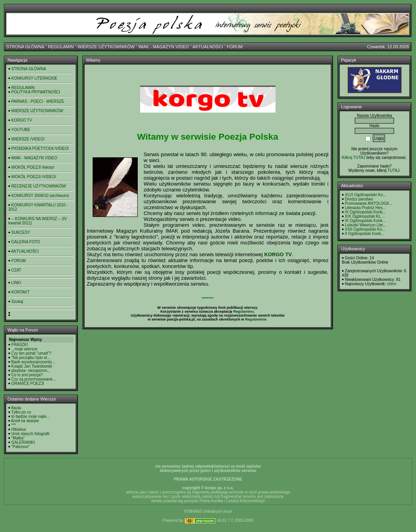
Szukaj (17, 301)
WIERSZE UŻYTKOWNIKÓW (106, 46)
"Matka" (18, 438)
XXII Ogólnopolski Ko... (365, 229)
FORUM (235, 46)
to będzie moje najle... (30, 416)
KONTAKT (20, 292)
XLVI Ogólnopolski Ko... (365, 195)
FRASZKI (19, 345)
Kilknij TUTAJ (353, 157)
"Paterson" (20, 447)
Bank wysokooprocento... (33, 362)
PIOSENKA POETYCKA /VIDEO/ (40, 148)
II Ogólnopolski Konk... (364, 233)
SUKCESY (20, 232)
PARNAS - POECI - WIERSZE (37, 101)
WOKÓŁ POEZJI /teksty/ (32, 167)
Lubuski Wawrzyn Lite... (365, 225)
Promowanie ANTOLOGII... (368, 203)
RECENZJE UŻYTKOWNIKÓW (38, 186)
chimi (391, 284)
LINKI (16, 283)
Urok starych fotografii (30, 434)
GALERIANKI (23, 442)
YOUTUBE (20, 130)
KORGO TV (21, 120)
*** (13, 425)
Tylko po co (21, 412)
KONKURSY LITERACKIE (34, 78)
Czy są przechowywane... (33, 379)
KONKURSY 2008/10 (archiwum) (40, 195)
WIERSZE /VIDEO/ (28, 139)
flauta (16, 408)
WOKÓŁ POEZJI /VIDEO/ (33, 177)
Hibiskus (18, 429)
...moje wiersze (24, 349)
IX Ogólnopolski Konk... (365, 212)
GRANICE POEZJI (27, 383)
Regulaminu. (244, 311)
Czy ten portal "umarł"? (31, 353)
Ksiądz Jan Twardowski (31, 366)
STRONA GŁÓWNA (25, 46)
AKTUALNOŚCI (207, 46)
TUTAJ (393, 170)
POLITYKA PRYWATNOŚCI (35, 92)
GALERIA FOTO (25, 242)
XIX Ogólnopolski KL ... (365, 216)
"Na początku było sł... (30, 357)
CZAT (16, 270)
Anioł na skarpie (25, 421)
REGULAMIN (60, 46)
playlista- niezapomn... (31, 370)
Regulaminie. (256, 319)
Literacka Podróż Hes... (365, 208)
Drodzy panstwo (359, 199)
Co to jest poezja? (27, 375)
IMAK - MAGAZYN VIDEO (164, 46)
